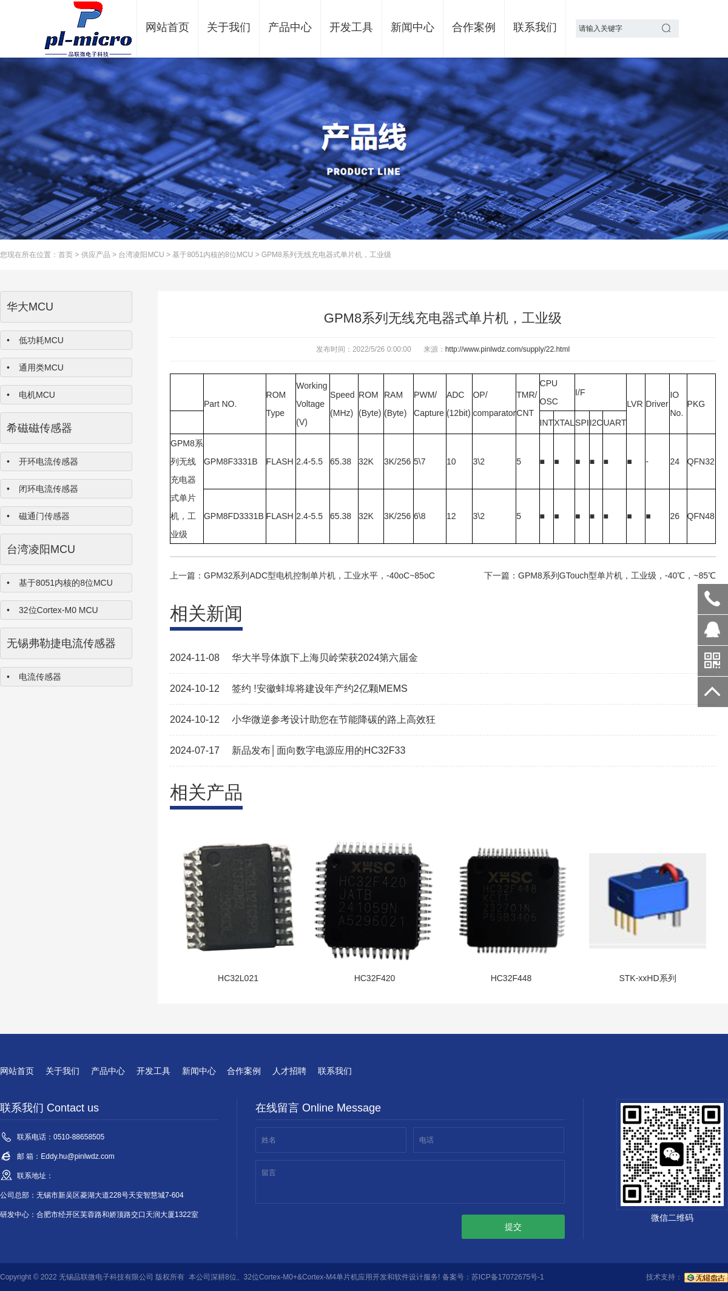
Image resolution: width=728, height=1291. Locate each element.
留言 (268, 1173)
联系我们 (535, 27)
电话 (426, 1140)
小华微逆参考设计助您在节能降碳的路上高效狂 (334, 719)
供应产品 (95, 254)
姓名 (268, 1140)
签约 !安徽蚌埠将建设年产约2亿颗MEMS (320, 688)
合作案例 (474, 27)
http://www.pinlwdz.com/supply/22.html (507, 349)
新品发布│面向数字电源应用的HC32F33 (318, 750)
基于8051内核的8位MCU (212, 254)
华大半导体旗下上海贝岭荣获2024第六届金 (325, 657)
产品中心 (290, 27)
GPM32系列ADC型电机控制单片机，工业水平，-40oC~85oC (319, 575)
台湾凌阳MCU (141, 254)
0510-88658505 (713, 599)
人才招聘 (289, 1071)
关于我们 (229, 27)
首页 (65, 254)
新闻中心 (412, 27)
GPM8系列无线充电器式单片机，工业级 (326, 254)
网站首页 (167, 27)
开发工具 (351, 27)
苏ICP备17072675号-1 (507, 1277)
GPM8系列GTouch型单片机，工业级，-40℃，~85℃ (617, 575)
